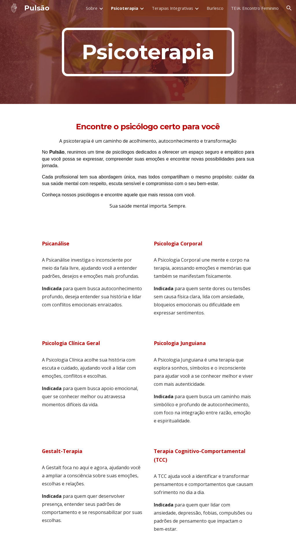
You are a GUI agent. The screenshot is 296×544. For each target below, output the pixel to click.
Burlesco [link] (215, 8)
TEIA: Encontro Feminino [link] (255, 8)
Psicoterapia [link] (124, 8)
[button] (289, 8)
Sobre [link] (91, 8)
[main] (148, 52)
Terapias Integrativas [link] (172, 8)
